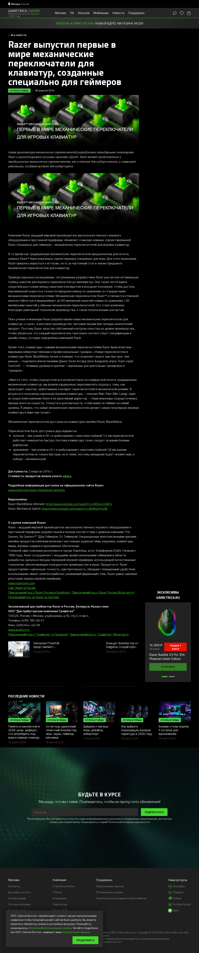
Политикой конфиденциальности (129, 822)
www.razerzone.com (21, 583)
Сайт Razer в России (22, 588)
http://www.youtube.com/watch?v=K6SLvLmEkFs (79, 504)
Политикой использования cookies (50, 928)
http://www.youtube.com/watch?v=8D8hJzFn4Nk (74, 508)
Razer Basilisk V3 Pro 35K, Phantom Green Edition (167, 657)
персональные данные (76, 932)
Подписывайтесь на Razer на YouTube (33, 597)
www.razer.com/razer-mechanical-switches (36, 490)
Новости (118, 13)
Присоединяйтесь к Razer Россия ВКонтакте (102, 592)
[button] (165, 677)
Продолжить (85, 940)
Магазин (60, 13)
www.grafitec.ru (18, 630)
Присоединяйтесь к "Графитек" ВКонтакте (99, 634)
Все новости (18, 35)
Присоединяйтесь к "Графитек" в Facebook (37, 634)
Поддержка (136, 13)
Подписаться (154, 812)
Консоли (83, 13)
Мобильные (101, 13)
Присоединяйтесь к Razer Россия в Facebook (38, 592)
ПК (72, 13)
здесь (67, 476)
